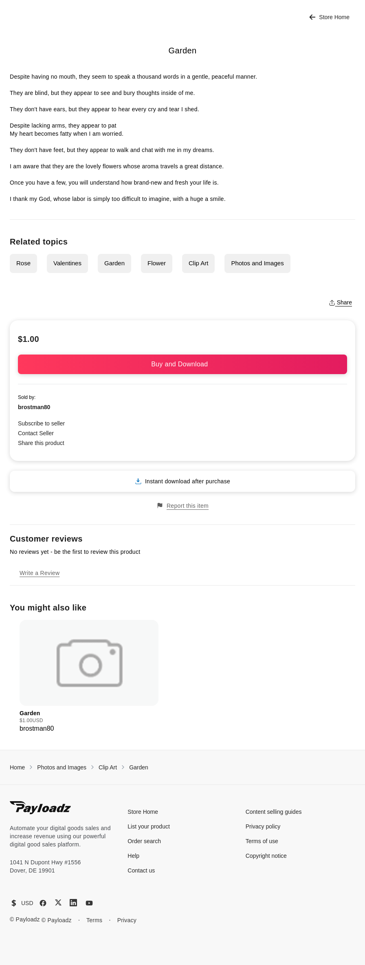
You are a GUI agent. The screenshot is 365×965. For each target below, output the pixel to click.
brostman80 (34, 407)
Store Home (329, 17)
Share (340, 302)
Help (133, 856)
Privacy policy (263, 826)
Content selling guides (274, 812)
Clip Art (198, 263)
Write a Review (39, 573)
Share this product (41, 443)
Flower (156, 263)
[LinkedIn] (73, 902)
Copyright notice (266, 856)
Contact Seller (36, 433)
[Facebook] (43, 903)
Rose (23, 263)
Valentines (67, 263)
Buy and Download (182, 364)
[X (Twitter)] (58, 902)
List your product (149, 826)
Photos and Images (257, 263)
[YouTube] (89, 903)
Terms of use (262, 841)
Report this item (182, 505)
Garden (114, 263)
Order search (144, 841)
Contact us (141, 870)
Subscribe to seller (41, 423)
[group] (89, 677)
